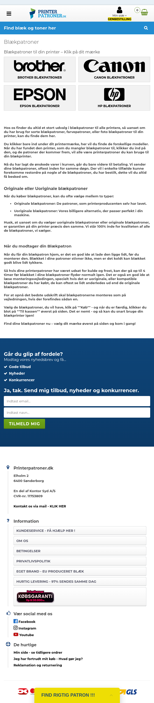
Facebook (24, 621)
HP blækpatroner (114, 106)
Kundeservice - (45, 531)
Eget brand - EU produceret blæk (50, 571)
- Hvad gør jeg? (48, 659)
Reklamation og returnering (37, 665)
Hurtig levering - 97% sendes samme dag (56, 581)
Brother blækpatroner (40, 77)
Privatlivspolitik (33, 561)
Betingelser (28, 551)
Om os (22, 541)
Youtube (23, 634)
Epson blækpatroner (40, 106)
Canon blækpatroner (114, 77)
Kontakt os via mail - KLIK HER (39, 506)
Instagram (24, 627)
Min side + (119, 13)
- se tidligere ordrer (37, 652)
